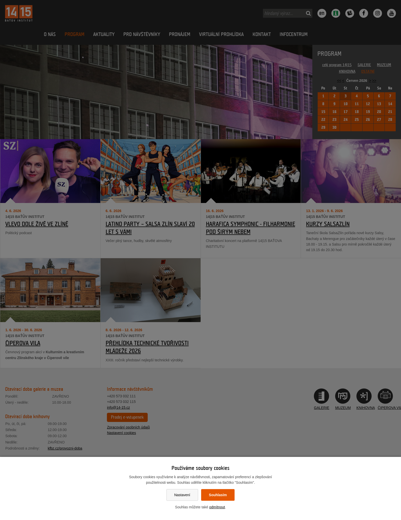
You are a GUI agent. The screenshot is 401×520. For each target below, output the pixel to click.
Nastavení (182, 495)
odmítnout (217, 507)
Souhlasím (218, 495)
